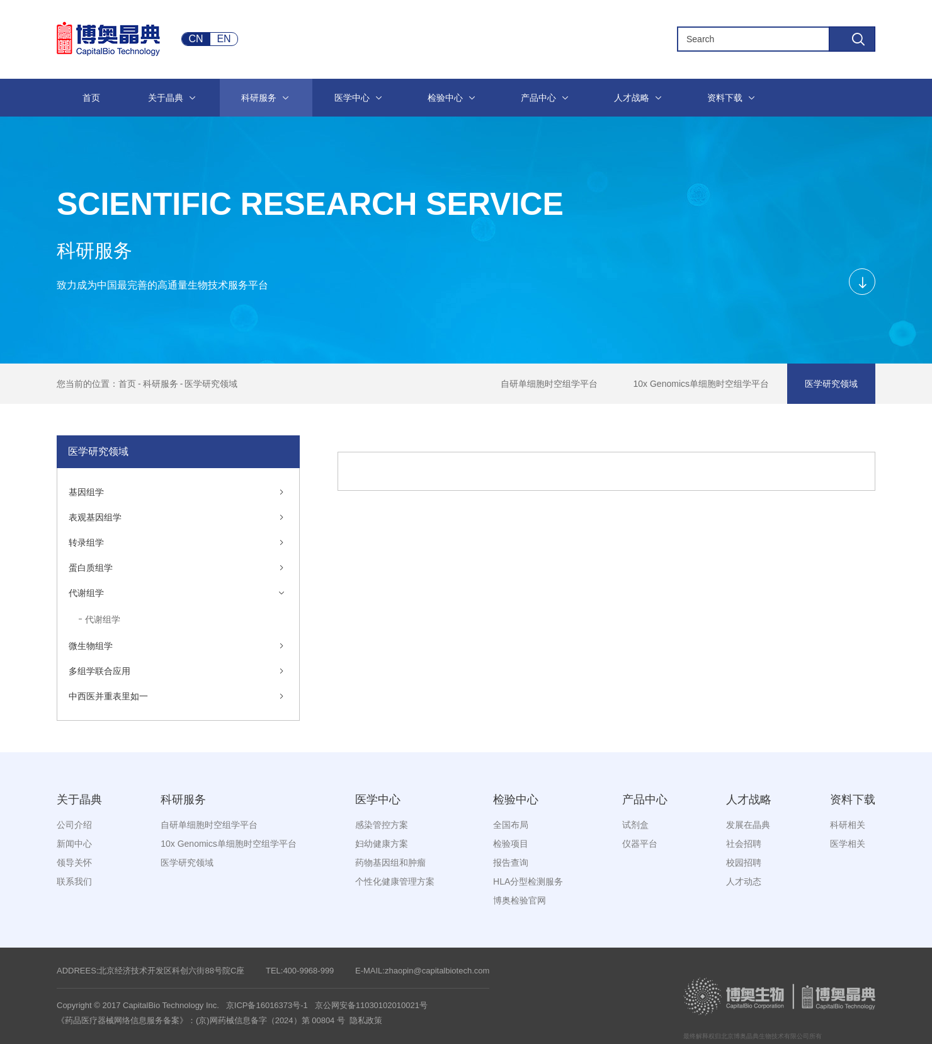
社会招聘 (743, 844)
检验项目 (510, 844)
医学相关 (847, 844)
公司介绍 (74, 825)
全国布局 (510, 825)
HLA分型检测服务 (528, 881)
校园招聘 (743, 863)
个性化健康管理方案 (395, 881)
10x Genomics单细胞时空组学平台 (701, 384)
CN (195, 38)
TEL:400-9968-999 (300, 970)
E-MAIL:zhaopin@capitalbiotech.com (422, 970)
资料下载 (852, 799)
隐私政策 (366, 1020)
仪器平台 (639, 844)
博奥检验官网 (519, 900)
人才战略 (748, 799)
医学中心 (378, 799)
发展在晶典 (748, 825)
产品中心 (645, 799)
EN (223, 38)
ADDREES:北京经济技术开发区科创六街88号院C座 (150, 970)
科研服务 (160, 384)
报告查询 (510, 863)
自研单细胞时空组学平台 (549, 384)
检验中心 (515, 799)
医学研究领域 (211, 384)
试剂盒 (635, 825)
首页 (127, 384)
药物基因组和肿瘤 (390, 863)
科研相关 (847, 825)
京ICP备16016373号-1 (267, 1005)
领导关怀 (74, 863)
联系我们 (74, 881)
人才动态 (743, 881)
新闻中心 (74, 844)
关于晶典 (79, 799)
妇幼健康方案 (381, 844)
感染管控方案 (381, 825)
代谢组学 (102, 619)
